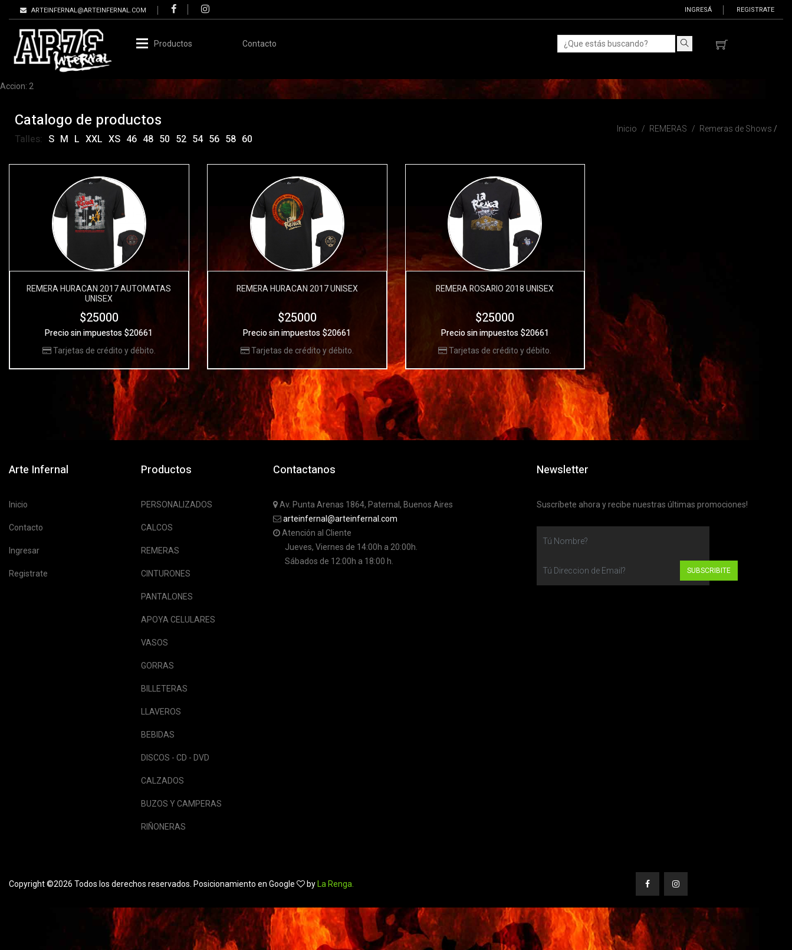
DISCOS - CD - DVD (175, 757)
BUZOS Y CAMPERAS (181, 803)
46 (131, 139)
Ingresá (698, 10)
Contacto (259, 43)
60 (247, 139)
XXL (94, 139)
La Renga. (335, 884)
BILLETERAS (164, 688)
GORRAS (157, 665)
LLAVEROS (161, 711)
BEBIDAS (158, 734)
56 (214, 139)
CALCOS (157, 527)
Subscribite (709, 570)
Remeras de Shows (735, 128)
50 (164, 139)
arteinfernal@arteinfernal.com (340, 518)
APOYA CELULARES (178, 619)
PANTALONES (167, 596)
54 (197, 139)
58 (230, 139)
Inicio (627, 128)
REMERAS (668, 128)
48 (148, 139)
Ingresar (24, 550)
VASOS (154, 642)
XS (114, 139)
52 (181, 139)
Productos (173, 43)
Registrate (755, 10)
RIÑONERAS (163, 826)
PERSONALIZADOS (176, 504)
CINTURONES (165, 573)
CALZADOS (162, 780)
